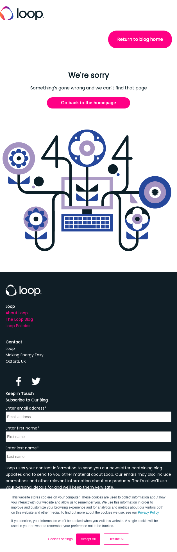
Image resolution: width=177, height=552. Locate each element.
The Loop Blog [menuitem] (19, 319)
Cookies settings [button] (60, 539)
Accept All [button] (88, 539)
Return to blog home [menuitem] (140, 39)
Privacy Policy (148, 512)
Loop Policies (18, 326)
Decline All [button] (116, 539)
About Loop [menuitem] (17, 313)
